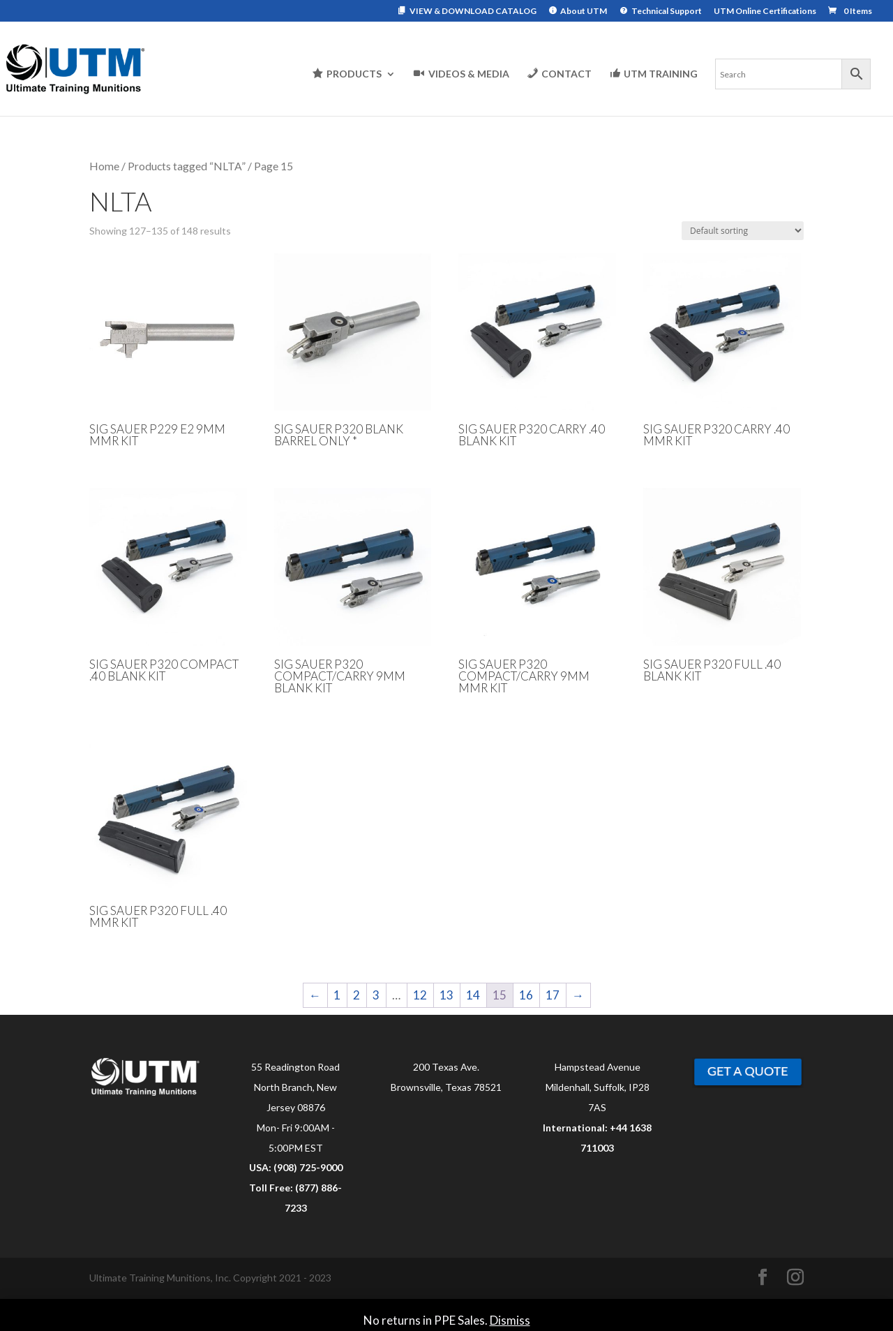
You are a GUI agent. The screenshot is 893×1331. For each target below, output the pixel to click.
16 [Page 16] (526, 995)
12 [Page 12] (420, 995)
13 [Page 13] (446, 995)
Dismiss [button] (510, 1320)
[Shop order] (743, 230)
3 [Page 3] (376, 995)
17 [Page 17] (553, 995)
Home (104, 166)
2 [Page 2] (356, 995)
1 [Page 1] (336, 995)
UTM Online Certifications (765, 11)
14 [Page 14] (473, 995)
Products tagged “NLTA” (187, 166)
